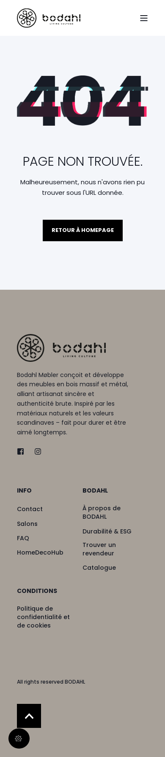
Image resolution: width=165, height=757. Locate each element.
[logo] (61, 347)
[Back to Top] (29, 716)
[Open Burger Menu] (143, 18)
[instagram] (35, 451)
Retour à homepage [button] (83, 230)
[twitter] (23, 451)
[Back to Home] (48, 18)
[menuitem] (47, 495)
